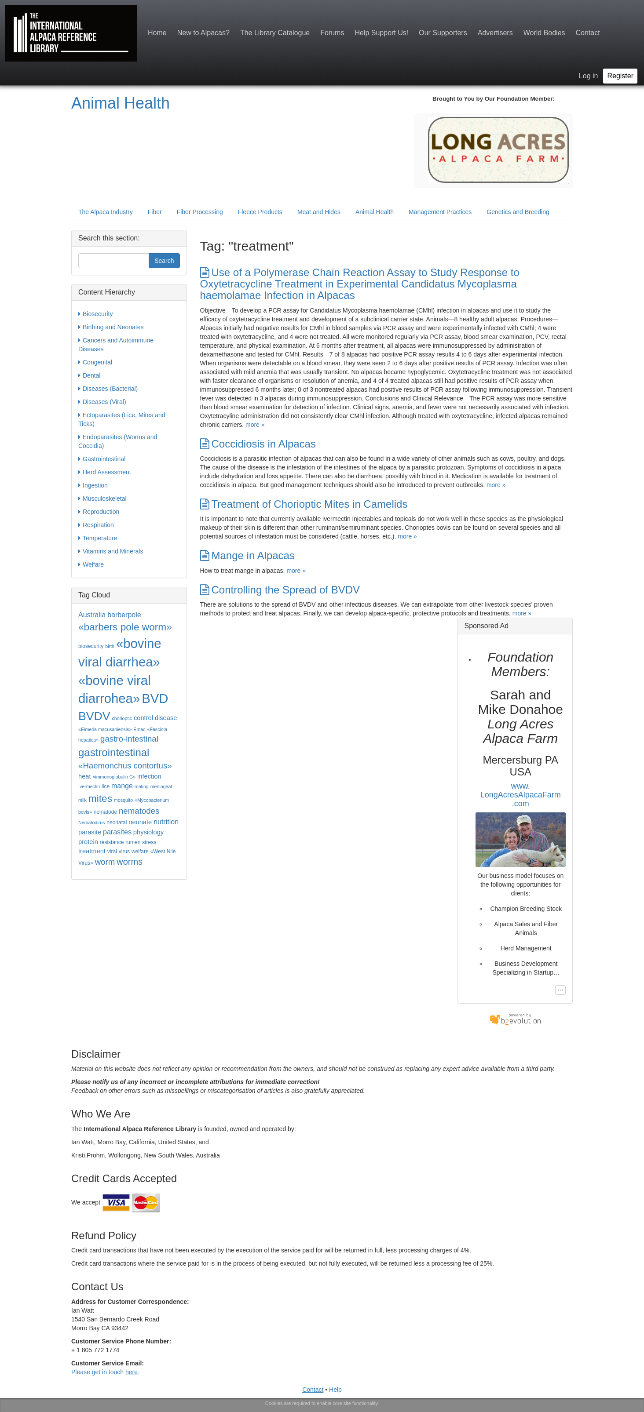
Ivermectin (89, 786)
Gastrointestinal (101, 459)
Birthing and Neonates (111, 327)
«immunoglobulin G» (113, 776)
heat (84, 776)
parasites (117, 832)
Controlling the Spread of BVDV (280, 590)
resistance (112, 842)
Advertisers (495, 32)
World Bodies (544, 32)
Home (157, 32)
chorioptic (122, 718)
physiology (148, 832)
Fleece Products (260, 211)
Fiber (155, 211)
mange (122, 786)
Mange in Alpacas (247, 555)
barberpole (124, 615)
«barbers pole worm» (125, 627)
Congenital (95, 362)
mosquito (123, 800)
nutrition (166, 822)
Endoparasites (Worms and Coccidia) (117, 441)
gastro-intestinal (129, 738)
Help (335, 1389)
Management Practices (440, 211)
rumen (132, 842)
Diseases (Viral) (102, 401)
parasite (89, 832)
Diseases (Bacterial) (108, 388)
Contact (588, 32)
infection (149, 776)
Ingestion (93, 485)
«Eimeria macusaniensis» (105, 729)
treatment (92, 851)
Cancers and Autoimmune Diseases (116, 344)
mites (100, 798)
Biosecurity (95, 313)
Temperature (97, 538)
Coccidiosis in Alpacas (258, 444)
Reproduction (98, 511)
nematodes (139, 810)
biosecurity (90, 646)
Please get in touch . (105, 1372)
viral (112, 851)
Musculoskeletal (102, 498)
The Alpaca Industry (105, 211)
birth (109, 646)
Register (620, 76)
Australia (92, 615)
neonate (140, 822)
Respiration (96, 524)
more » (255, 424)
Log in (588, 76)
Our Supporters (443, 32)
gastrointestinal (113, 752)
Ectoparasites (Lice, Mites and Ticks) (121, 419)
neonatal (116, 822)
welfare (140, 851)
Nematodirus (91, 822)
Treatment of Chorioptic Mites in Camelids (304, 504)
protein (88, 841)
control (143, 717)
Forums (332, 32)
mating (142, 786)
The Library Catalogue (275, 32)
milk (82, 800)
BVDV (94, 716)
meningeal (161, 786)
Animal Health (120, 103)
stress (149, 842)
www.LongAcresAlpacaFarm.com (520, 795)
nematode (105, 812)
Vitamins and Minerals (110, 551)
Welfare (91, 564)
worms (130, 861)
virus (124, 851)
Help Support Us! (381, 32)
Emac (139, 729)
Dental (89, 375)
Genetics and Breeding (518, 211)
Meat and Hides (318, 211)
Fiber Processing (200, 211)
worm (105, 861)
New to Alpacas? (203, 32)
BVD (155, 698)
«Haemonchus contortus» (125, 765)
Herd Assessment (104, 472)
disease (166, 717)
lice (106, 786)
